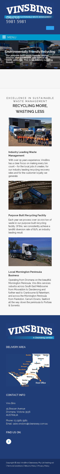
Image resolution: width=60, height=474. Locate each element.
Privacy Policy (43, 466)
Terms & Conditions (15, 466)
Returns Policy (30, 466)
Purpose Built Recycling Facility (27, 215)
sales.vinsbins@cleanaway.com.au (30, 423)
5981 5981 (16, 21)
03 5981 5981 (20, 420)
